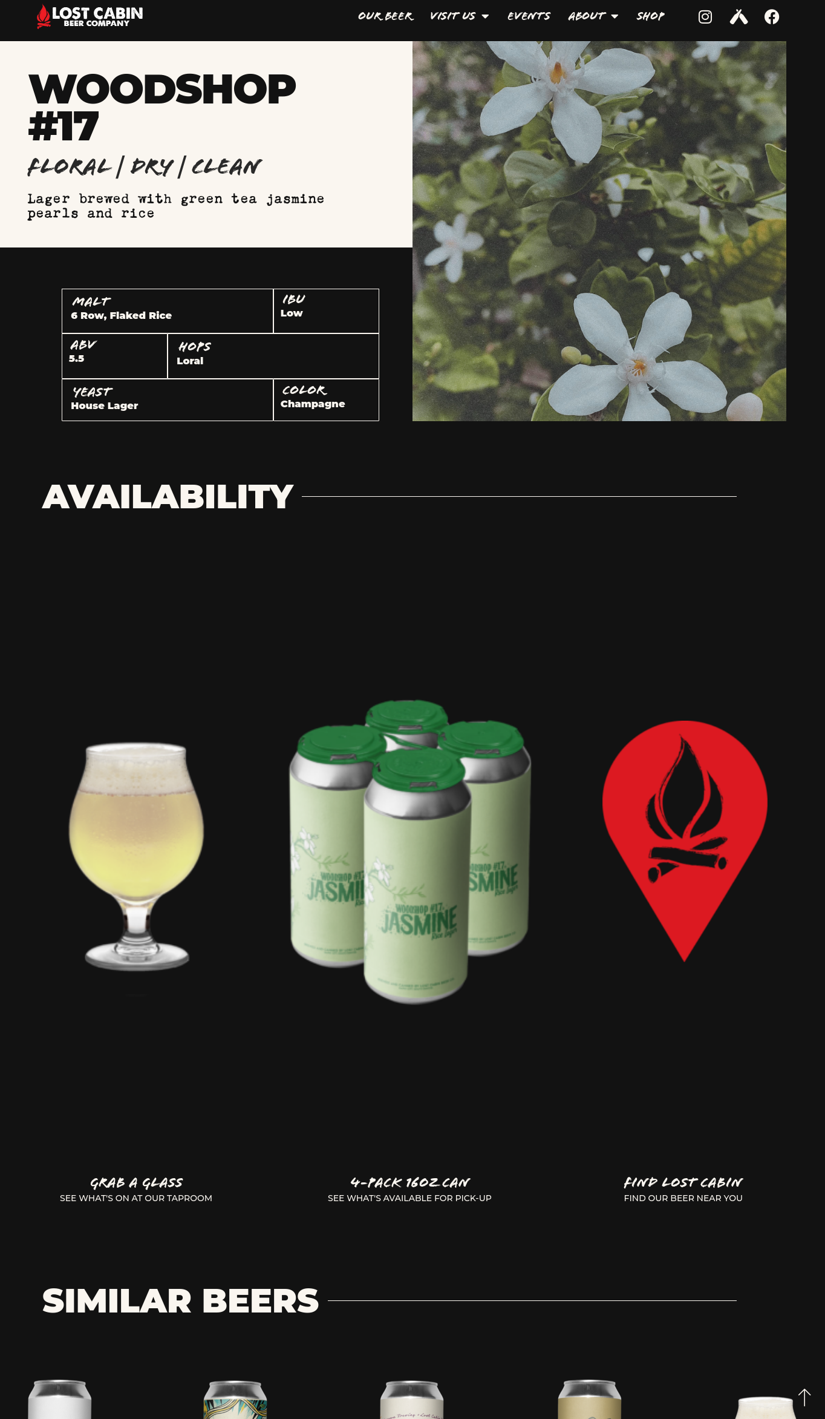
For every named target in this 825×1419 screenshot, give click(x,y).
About (594, 16)
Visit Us (459, 16)
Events (528, 16)
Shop (650, 16)
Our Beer (384, 16)
